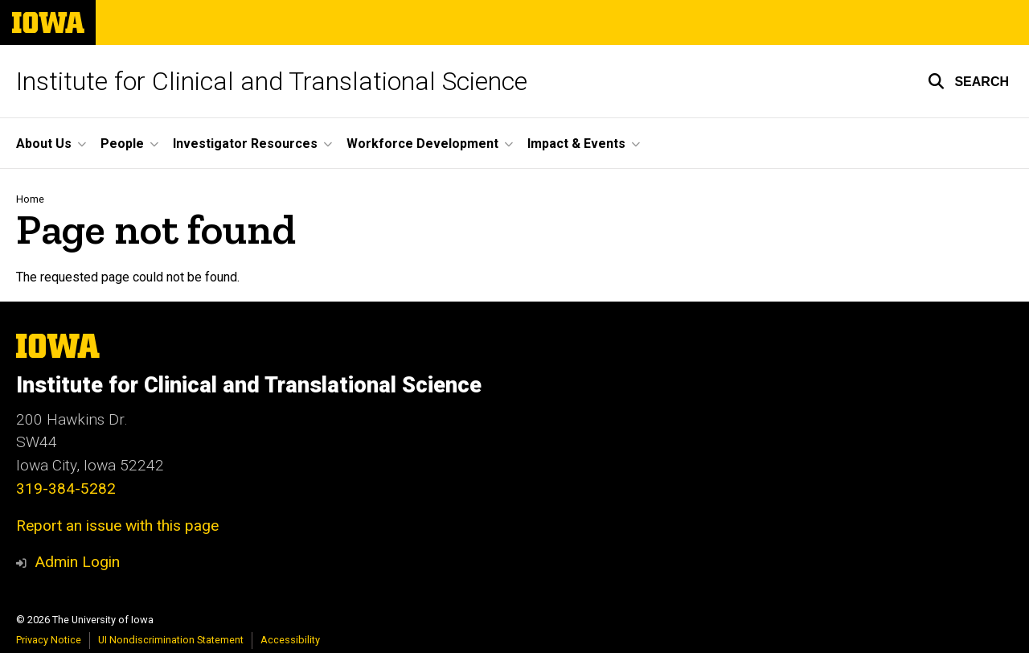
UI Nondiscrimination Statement (171, 640)
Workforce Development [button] (422, 143)
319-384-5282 (66, 488)
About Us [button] (44, 143)
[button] (968, 81)
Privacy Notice (48, 640)
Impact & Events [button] (576, 143)
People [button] (122, 143)
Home (30, 199)
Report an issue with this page (117, 525)
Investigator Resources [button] (245, 143)
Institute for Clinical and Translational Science (271, 81)
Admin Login (77, 561)
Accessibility (290, 640)
